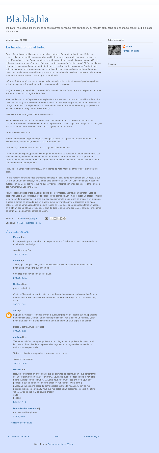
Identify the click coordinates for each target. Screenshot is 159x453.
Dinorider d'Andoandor (25, 408)
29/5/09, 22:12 (20, 278)
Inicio (56, 436)
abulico (17, 337)
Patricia (17, 369)
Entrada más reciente (18, 436)
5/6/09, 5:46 (19, 416)
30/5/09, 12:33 (20, 363)
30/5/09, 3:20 (19, 331)
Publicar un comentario (21, 422)
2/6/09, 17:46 (19, 402)
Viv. (15, 310)
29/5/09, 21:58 (20, 254)
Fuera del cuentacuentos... (28, 223)
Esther (16, 237)
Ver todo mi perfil (131, 51)
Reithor (17, 284)
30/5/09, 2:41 (19, 304)
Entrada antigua (91, 436)
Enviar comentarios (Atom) (60, 444)
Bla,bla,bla (27, 18)
